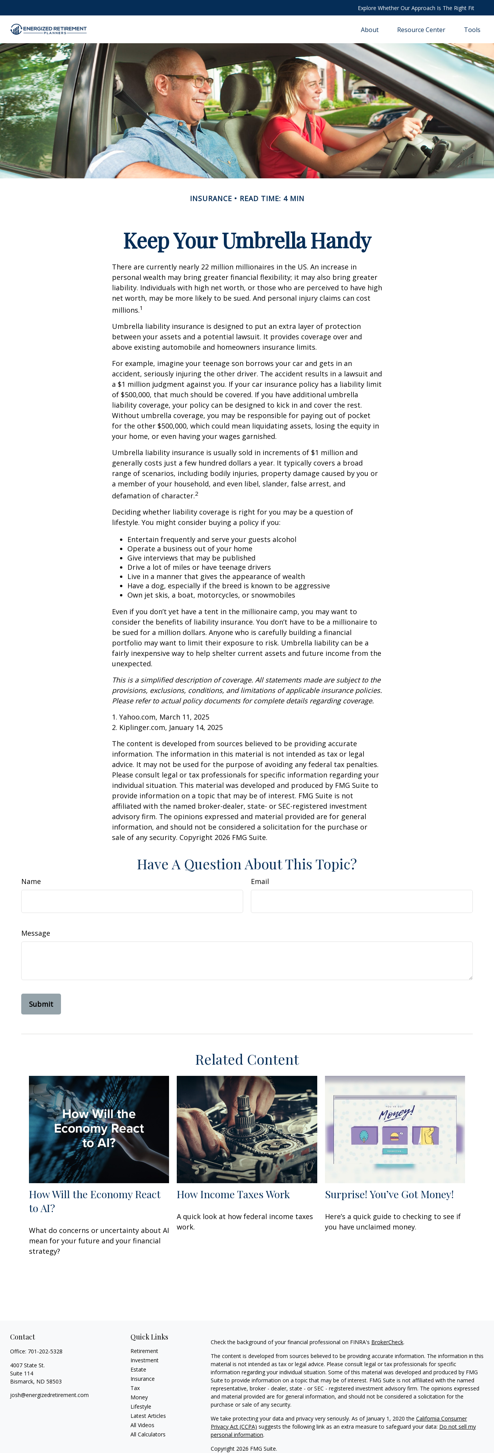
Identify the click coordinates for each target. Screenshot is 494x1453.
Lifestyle (140, 1406)
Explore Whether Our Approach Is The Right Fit (416, 8)
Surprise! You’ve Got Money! (389, 1194)
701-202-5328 (45, 1351)
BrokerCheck (387, 1342)
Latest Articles (148, 1415)
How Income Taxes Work (233, 1194)
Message (35, 933)
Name (31, 881)
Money (139, 1397)
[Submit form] (41, 1004)
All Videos (142, 1425)
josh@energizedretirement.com (49, 1395)
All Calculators (148, 1434)
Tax (135, 1388)
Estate (138, 1369)
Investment (144, 1360)
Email (260, 881)
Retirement (144, 1351)
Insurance (142, 1378)
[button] (369, 29)
